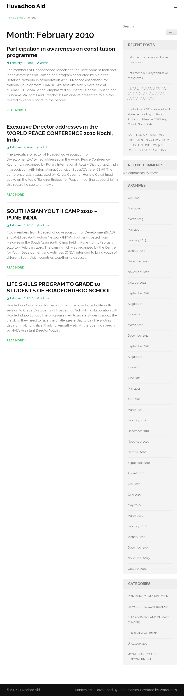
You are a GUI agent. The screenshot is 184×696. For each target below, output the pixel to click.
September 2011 (138, 346)
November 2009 (139, 558)
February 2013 (137, 240)
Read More (15, 110)
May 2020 (134, 208)
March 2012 (135, 325)
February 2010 (137, 526)
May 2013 (134, 229)
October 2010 (137, 452)
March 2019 (135, 219)
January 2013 (136, 251)
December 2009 (139, 547)
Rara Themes (128, 690)
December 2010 (138, 431)
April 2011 (134, 399)
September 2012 (139, 293)
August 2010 (136, 473)
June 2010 (134, 494)
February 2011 (137, 420)
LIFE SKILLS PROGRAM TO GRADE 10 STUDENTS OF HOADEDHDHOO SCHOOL (59, 287)
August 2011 (136, 357)
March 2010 (135, 515)
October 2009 (137, 568)
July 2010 (134, 484)
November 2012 (138, 272)
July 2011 (134, 367)
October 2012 (137, 282)
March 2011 (135, 409)
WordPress (168, 690)
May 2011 (134, 388)
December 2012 (138, 261)
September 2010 (139, 462)
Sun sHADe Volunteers (143, 633)
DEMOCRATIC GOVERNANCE (148, 607)
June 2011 (134, 378)
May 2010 (134, 505)
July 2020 (134, 198)
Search (128, 26)
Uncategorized (137, 643)
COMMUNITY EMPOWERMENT (149, 596)
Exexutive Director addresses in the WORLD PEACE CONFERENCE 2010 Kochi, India (60, 133)
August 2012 (136, 304)
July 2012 (134, 314)
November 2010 (138, 441)
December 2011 (138, 335)
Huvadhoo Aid (26, 6)
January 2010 (136, 537)
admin (44, 63)
